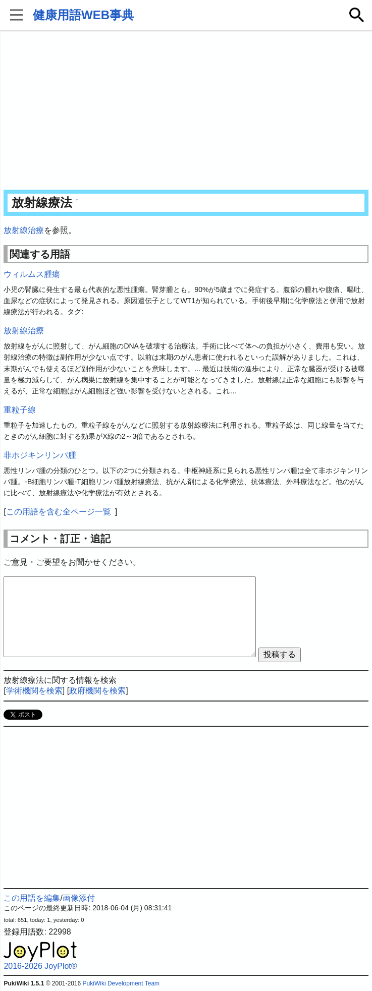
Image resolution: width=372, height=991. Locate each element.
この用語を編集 (32, 898)
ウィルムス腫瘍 (32, 274)
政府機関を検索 (97, 690)
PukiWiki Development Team (121, 983)
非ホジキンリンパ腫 (40, 455)
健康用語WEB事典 (83, 15)
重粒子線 (20, 409)
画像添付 (79, 898)
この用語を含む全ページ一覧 (58, 511)
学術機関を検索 (34, 690)
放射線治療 (24, 230)
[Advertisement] (186, 111)
